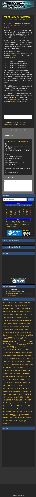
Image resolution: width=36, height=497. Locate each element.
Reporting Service (14, 122)
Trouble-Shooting (9, 124)
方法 (14, 101)
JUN (8, 224)
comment (22, 124)
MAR (18, 222)
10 (11, 211)
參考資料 (13, 58)
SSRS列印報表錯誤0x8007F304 (17, 17)
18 (15, 213)
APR (24, 222)
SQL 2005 (23, 122)
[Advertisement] (20, 107)
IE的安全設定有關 (15, 99)
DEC (13, 226)
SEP (24, 224)
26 (19, 215)
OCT (29, 224)
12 (19, 211)
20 (23, 213)
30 (7, 216)
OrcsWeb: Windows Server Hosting (19, 278)
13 (23, 211)
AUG (18, 224)
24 (11, 215)
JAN (8, 222)
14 (27, 211)
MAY (29, 222)
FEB (13, 222)
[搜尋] (14, 199)
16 (7, 213)
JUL (13, 224)
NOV (8, 226)
